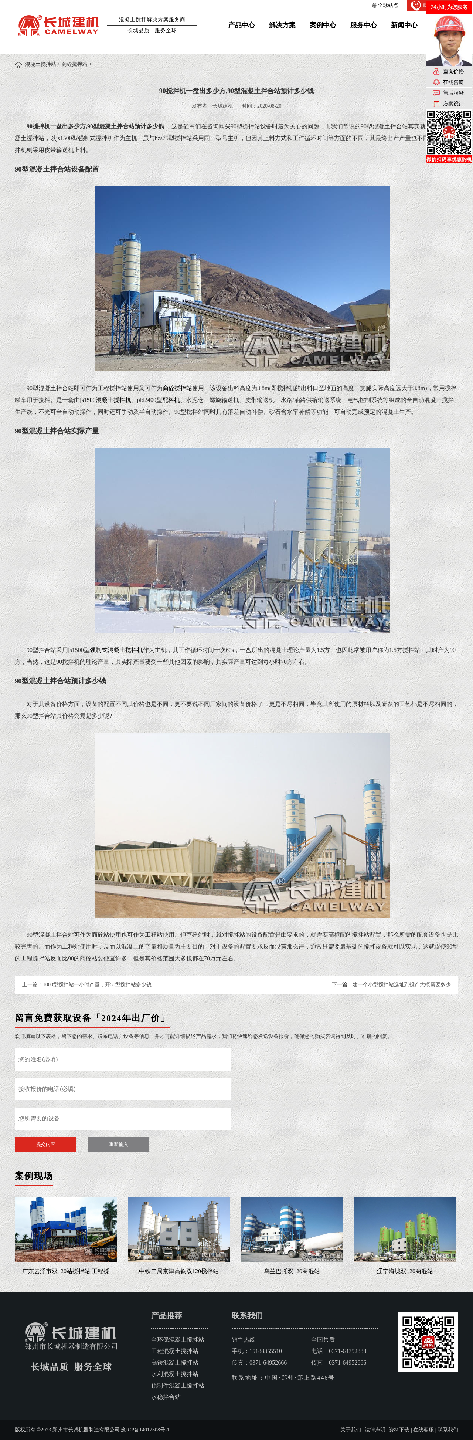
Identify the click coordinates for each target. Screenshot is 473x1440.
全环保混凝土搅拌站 (177, 1339)
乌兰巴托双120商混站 (292, 1271)
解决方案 (282, 25)
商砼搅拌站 (75, 64)
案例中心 (323, 25)
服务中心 (363, 25)
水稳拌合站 (166, 1397)
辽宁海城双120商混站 (405, 1271)
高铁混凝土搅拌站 (174, 1362)
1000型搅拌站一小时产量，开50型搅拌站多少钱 (97, 984)
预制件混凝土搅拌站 (177, 1385)
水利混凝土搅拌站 (174, 1374)
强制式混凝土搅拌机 (116, 650)
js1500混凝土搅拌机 (105, 400)
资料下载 (399, 1430)
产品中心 (241, 25)
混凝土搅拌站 (40, 64)
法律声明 (375, 1430)
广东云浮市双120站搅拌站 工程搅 (65, 1271)
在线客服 (423, 1430)
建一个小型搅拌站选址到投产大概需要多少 (402, 984)
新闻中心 (404, 25)
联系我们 (448, 1430)
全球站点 (388, 5)
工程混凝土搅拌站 (174, 1351)
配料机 (171, 400)
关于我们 (350, 1430)
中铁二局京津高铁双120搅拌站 (179, 1271)
